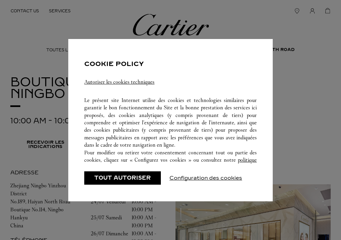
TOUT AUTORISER (122, 178)
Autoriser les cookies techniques (119, 82)
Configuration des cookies (206, 178)
